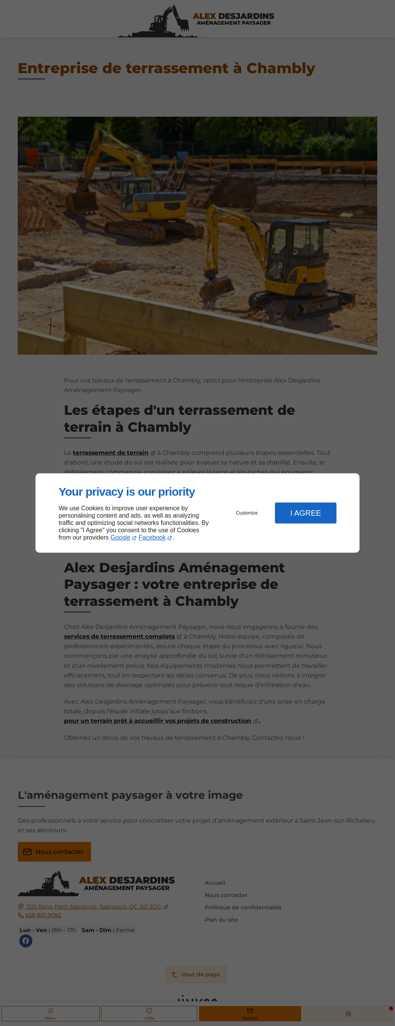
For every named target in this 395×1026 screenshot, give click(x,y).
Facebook (152, 537)
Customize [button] (247, 513)
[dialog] (197, 513)
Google (120, 537)
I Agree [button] (305, 513)
